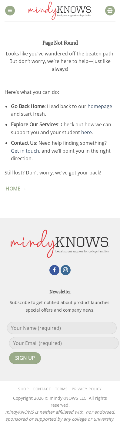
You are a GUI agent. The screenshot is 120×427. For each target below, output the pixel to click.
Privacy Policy (87, 389)
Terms (61, 389)
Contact (42, 389)
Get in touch (25, 150)
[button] (10, 11)
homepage (100, 106)
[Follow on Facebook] (54, 270)
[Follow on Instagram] (66, 270)
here (86, 132)
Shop (23, 389)
